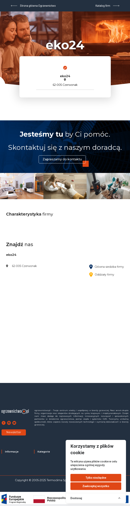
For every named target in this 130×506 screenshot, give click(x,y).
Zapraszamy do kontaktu (62, 159)
